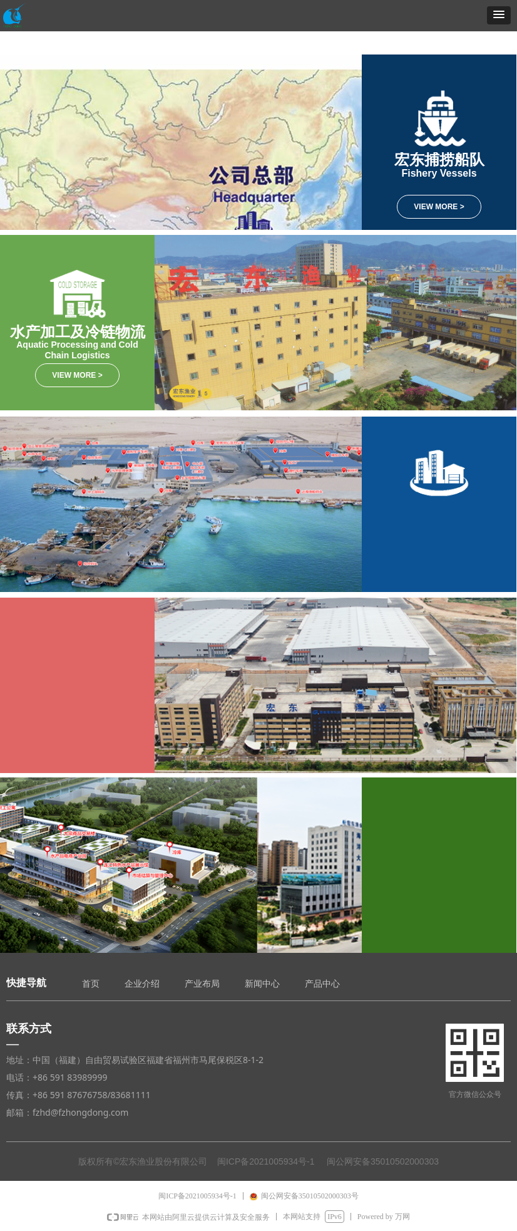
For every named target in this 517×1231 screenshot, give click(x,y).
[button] (499, 15)
